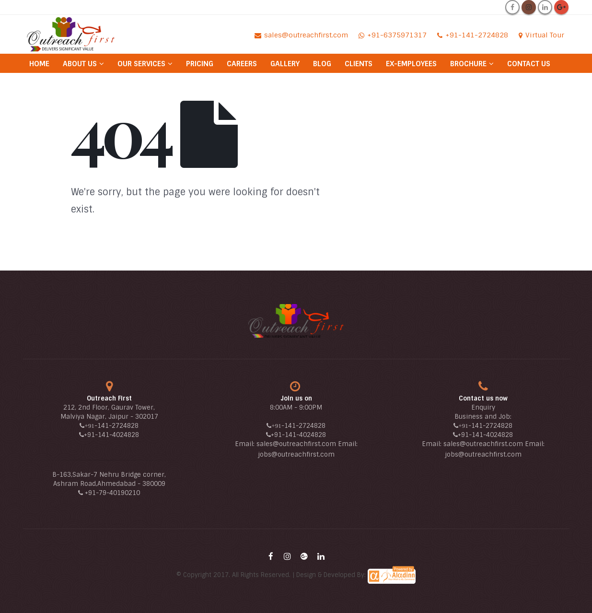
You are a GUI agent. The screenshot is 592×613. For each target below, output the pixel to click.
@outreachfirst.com (303, 454)
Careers (242, 64)
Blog (322, 64)
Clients (358, 64)
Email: (245, 444)
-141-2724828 (116, 426)
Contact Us (528, 64)
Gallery (285, 64)
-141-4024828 (117, 435)
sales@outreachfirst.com (296, 444)
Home (39, 64)
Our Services (141, 64)
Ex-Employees (411, 64)
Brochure (468, 64)
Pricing (199, 64)
